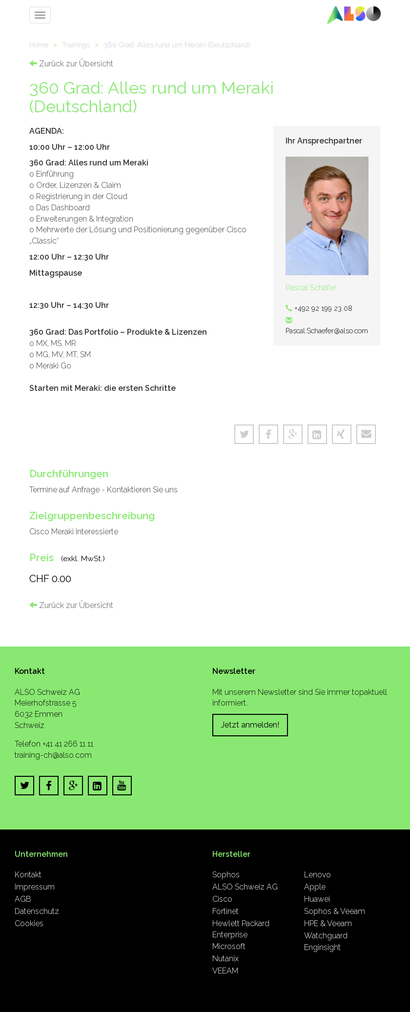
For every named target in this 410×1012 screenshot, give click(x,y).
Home (38, 44)
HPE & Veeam (328, 923)
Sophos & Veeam (334, 911)
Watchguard (326, 935)
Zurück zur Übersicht (71, 63)
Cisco (222, 899)
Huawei (317, 899)
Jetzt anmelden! (250, 724)
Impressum (35, 886)
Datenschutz (37, 911)
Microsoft (229, 946)
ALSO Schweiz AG (245, 886)
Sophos (226, 874)
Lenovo (317, 874)
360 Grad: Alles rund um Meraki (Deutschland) (176, 44)
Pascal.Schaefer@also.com (327, 330)
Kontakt (28, 874)
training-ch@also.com (53, 755)
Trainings (76, 44)
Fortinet (225, 911)
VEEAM (225, 970)
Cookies (29, 923)
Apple (315, 886)
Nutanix (225, 958)
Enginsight (322, 947)
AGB (23, 899)
